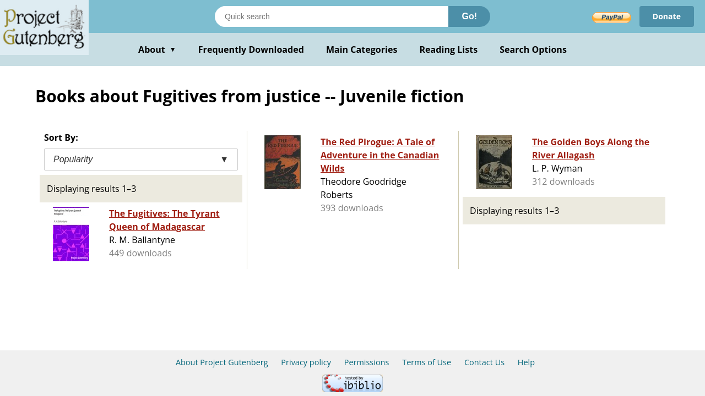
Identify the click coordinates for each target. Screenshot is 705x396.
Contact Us (484, 362)
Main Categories (362, 49)
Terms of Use (426, 362)
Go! (469, 16)
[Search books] (331, 16)
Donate (667, 16)
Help (526, 362)
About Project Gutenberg (222, 362)
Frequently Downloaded (251, 49)
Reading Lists (449, 49)
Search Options (533, 49)
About (157, 49)
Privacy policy (306, 362)
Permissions (366, 362)
